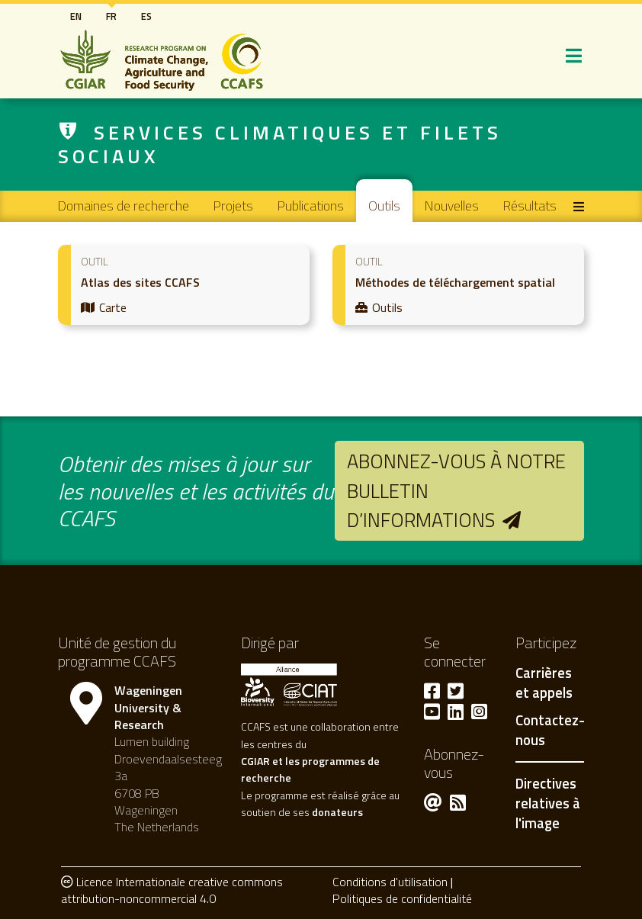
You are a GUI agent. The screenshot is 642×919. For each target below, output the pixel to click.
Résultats (530, 205)
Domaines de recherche (123, 205)
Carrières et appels (544, 683)
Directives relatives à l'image (547, 803)
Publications (311, 205)
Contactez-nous (550, 730)
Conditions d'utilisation (390, 881)
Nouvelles (452, 205)
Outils (384, 205)
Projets (233, 205)
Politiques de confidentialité (402, 898)
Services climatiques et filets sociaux (280, 144)
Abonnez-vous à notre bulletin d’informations (456, 490)
